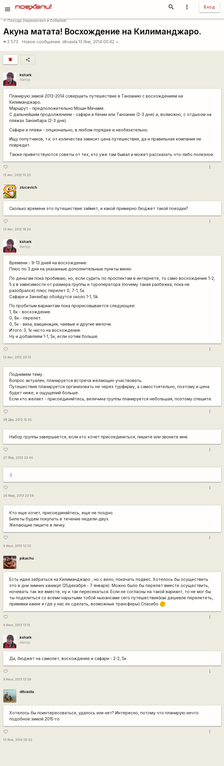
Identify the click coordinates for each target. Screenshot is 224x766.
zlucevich (28, 187)
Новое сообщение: (41, 41)
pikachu (27, 558)
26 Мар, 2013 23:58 (18, 496)
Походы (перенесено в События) (35, 20)
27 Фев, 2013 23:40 (18, 458)
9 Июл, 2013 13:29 (17, 679)
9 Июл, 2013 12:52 (17, 546)
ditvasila (70, 41)
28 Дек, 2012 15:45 (17, 420)
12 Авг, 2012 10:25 (17, 175)
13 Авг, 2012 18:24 (17, 229)
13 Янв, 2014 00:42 (98, 41)
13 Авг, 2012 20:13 (17, 357)
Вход (209, 6)
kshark (26, 75)
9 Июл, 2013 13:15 (16, 625)
